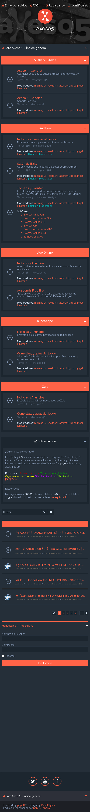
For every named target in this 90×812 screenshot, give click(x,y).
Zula (45, 386)
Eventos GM (29, 225)
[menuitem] (34, 5)
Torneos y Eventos (30, 188)
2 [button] (63, 613)
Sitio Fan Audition (45, 476)
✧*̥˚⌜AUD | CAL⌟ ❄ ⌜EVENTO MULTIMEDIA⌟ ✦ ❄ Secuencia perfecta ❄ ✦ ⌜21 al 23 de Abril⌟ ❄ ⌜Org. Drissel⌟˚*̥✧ (50, 565)
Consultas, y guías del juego (36, 353)
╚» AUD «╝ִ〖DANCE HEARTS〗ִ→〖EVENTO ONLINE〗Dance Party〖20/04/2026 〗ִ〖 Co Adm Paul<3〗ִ (50, 532)
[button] (54, 613)
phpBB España (41, 808)
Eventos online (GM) (33, 233)
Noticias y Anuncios (30, 263)
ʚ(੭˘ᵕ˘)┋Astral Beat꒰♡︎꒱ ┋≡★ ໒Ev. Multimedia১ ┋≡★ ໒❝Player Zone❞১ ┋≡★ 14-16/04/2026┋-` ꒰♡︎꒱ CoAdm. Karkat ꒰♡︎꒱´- (50, 549)
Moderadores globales (53, 473)
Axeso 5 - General (29, 70)
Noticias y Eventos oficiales (36, 139)
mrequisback (59, 497)
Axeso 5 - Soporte (29, 98)
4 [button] (71, 613)
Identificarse (9, 625)
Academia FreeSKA (30, 290)
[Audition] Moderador (40, 154)
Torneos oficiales (32, 236)
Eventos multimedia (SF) (36, 218)
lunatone (22, 88)
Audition (45, 128)
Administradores (29, 473)
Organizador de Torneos (19, 476)
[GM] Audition (64, 476)
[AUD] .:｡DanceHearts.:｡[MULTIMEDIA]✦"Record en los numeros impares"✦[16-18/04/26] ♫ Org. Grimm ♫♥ (50, 580)
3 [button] (67, 613)
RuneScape (45, 321)
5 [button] (75, 613)
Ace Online (45, 252)
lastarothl (64, 85)
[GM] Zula (11, 479)
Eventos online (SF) (33, 222)
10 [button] (82, 613)
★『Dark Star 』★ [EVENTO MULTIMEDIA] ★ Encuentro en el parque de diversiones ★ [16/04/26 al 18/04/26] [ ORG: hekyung (50, 595)
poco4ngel (76, 85)
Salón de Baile (27, 163)
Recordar (10, 656)
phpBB (21, 805)
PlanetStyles (48, 805)
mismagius (40, 85)
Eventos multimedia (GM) (36, 229)
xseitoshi (53, 85)
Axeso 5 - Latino (45, 60)
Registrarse (26, 625)
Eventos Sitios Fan (32, 214)
